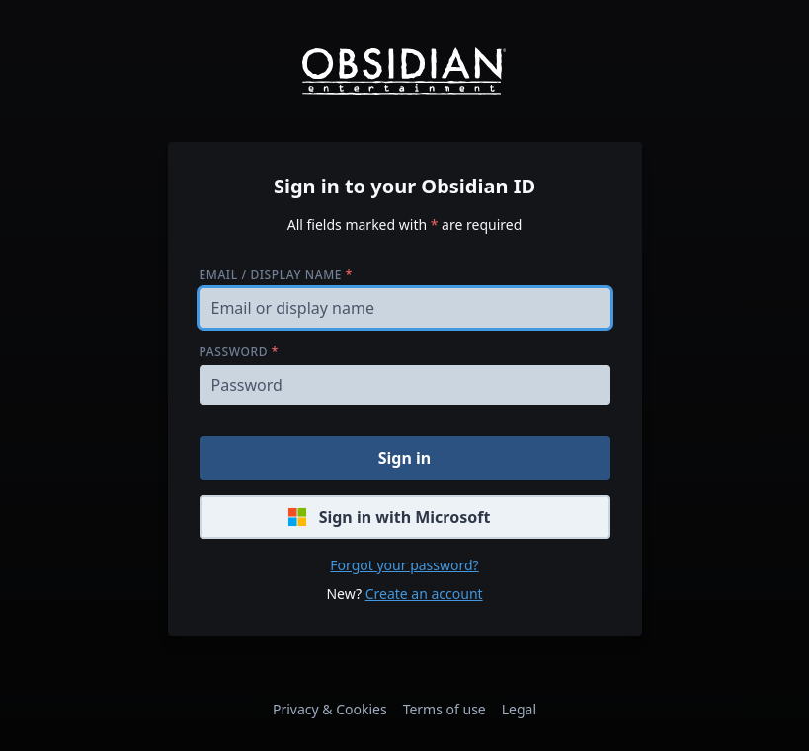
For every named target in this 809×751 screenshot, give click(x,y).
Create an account (424, 593)
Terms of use (444, 709)
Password (239, 351)
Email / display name (276, 274)
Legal (519, 709)
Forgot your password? (404, 565)
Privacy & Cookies (330, 709)
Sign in (404, 458)
